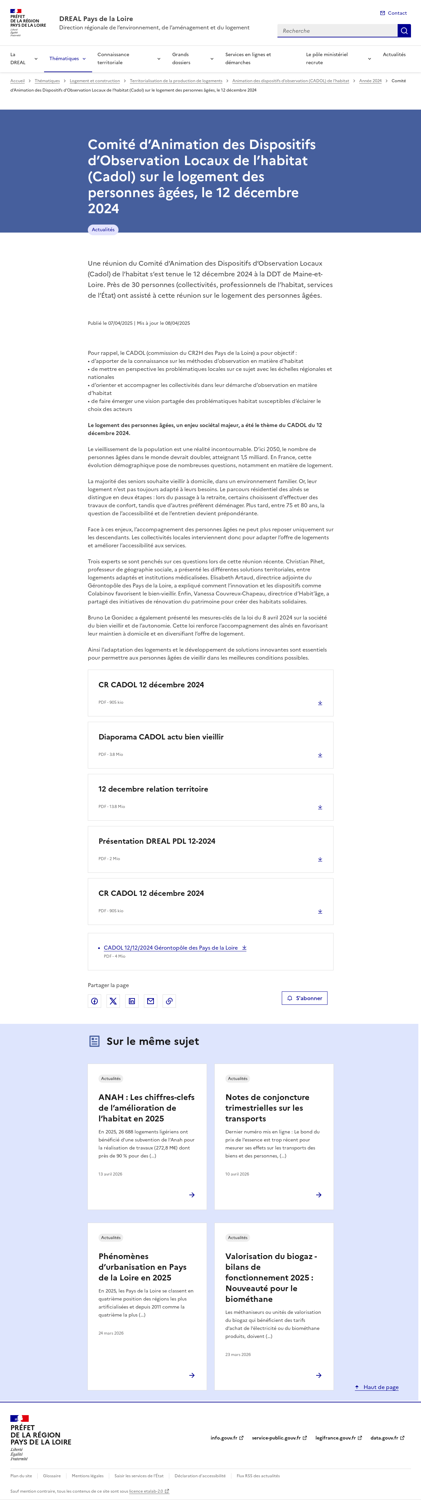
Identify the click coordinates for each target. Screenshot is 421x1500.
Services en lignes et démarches (248, 58)
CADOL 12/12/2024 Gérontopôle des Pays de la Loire (171, 948)
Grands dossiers (181, 58)
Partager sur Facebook (94, 1001)
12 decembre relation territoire (153, 789)
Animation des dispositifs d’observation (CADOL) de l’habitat (290, 81)
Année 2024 (370, 81)
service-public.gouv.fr (276, 1438)
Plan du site (21, 1476)
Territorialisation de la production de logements (176, 81)
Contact (397, 13)
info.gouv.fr (224, 1438)
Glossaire (52, 1476)
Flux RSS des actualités (258, 1476)
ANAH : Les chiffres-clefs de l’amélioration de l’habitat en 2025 (146, 1108)
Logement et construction (95, 81)
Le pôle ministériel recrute (327, 58)
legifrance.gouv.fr (335, 1438)
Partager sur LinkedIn (132, 1001)
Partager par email (150, 1001)
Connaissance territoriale (113, 58)
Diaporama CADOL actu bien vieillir (161, 736)
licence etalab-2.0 (146, 1491)
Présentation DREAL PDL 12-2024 (156, 841)
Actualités (394, 54)
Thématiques (64, 58)
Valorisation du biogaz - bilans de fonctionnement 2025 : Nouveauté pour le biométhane (271, 1277)
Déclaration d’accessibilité (200, 1476)
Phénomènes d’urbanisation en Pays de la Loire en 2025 (142, 1267)
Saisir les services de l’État (139, 1476)
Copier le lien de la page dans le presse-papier (169, 1001)
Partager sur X (113, 1001)
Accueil (17, 81)
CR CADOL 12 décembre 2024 (151, 684)
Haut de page (380, 1387)
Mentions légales (87, 1476)
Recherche (404, 30)
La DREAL (17, 58)
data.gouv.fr (384, 1438)
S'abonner (304, 998)
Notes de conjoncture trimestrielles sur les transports (267, 1108)
